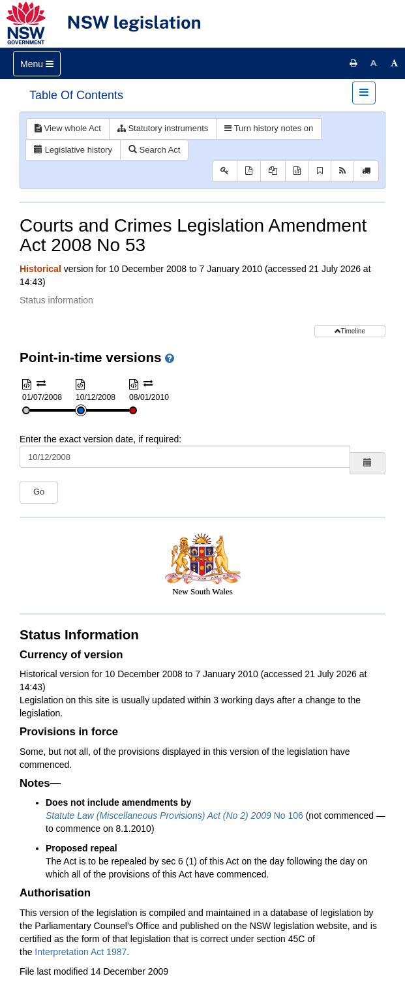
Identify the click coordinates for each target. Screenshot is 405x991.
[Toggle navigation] (37, 63)
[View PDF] (249, 171)
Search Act (154, 150)
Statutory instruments (162, 128)
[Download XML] (297, 171)
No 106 (174, 815)
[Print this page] (353, 63)
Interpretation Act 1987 (81, 952)
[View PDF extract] (273, 171)
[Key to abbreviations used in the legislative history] (224, 171)
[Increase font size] (394, 63)
